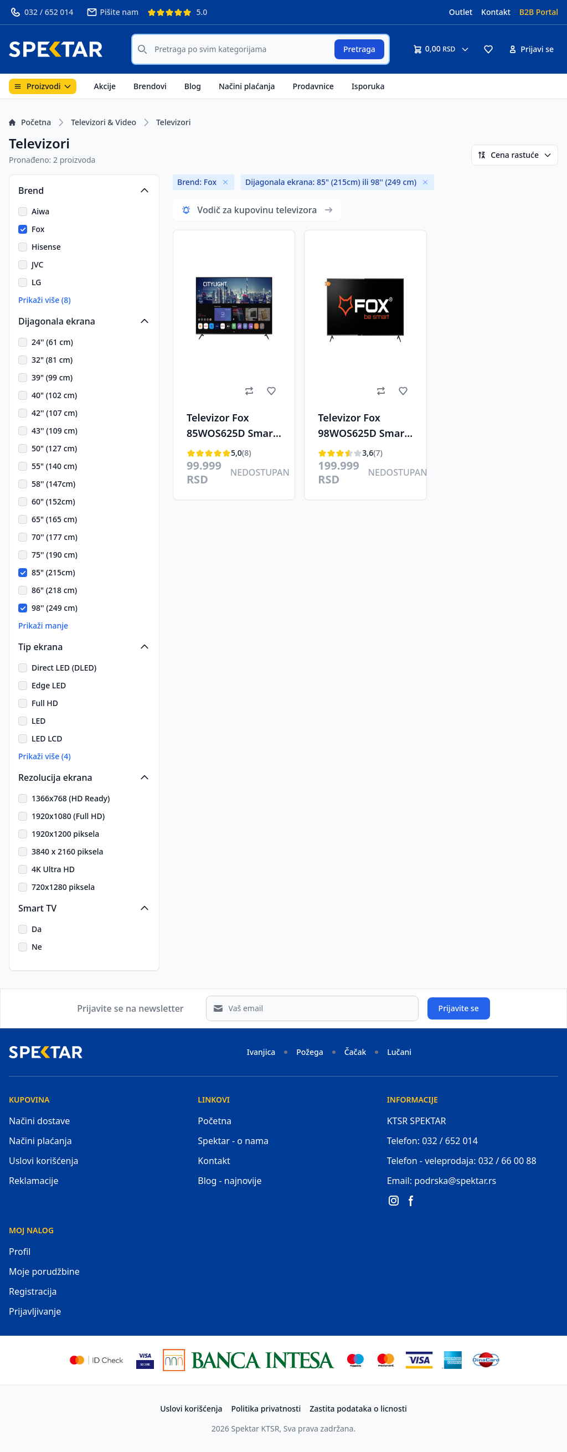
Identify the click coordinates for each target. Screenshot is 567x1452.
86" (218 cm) (54, 590)
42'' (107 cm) (55, 413)
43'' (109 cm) (55, 430)
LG (36, 282)
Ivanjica (261, 1052)
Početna (30, 122)
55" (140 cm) (54, 466)
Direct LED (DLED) (64, 667)
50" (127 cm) (54, 448)
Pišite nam (112, 12)
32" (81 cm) (52, 359)
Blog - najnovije (229, 1181)
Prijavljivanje (35, 1311)
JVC (37, 264)
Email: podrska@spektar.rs (442, 1181)
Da (37, 929)
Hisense (46, 246)
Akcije (105, 86)
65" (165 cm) (54, 519)
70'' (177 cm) (55, 537)
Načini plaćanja (247, 86)
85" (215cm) (53, 572)
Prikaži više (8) (44, 300)
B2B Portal (538, 12)
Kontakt (496, 12)
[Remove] (225, 182)
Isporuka (368, 86)
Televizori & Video (103, 122)
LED (39, 720)
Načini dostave (39, 1121)
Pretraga (359, 49)
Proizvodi (42, 86)
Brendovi (150, 86)
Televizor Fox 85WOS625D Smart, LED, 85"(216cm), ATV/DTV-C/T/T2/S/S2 (233, 427)
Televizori (173, 122)
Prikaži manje (43, 625)
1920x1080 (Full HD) (68, 816)
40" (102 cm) (54, 395)
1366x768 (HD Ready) (71, 798)
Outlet (460, 12)
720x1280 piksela (63, 887)
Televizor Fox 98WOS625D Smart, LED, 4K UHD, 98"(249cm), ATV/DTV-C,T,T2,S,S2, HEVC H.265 (364, 427)
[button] (488, 49)
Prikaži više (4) (44, 756)
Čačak (355, 1052)
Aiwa (40, 211)
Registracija (33, 1291)
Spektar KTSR (255, 1428)
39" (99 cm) (52, 377)
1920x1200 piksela (65, 833)
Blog (192, 86)
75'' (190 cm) (55, 554)
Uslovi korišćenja (44, 1161)
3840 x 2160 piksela (68, 851)
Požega (309, 1052)
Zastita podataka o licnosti (358, 1408)
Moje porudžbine (44, 1271)
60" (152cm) (53, 501)
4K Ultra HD (53, 869)
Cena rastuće (514, 155)
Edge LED (49, 685)
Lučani (399, 1052)
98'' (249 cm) (55, 608)
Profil (19, 1251)
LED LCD (47, 738)
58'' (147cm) (53, 483)
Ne (37, 946)
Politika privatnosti (266, 1408)
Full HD (45, 703)
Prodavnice (313, 86)
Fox (38, 229)
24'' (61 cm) (52, 342)
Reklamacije (34, 1181)
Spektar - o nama (233, 1141)
